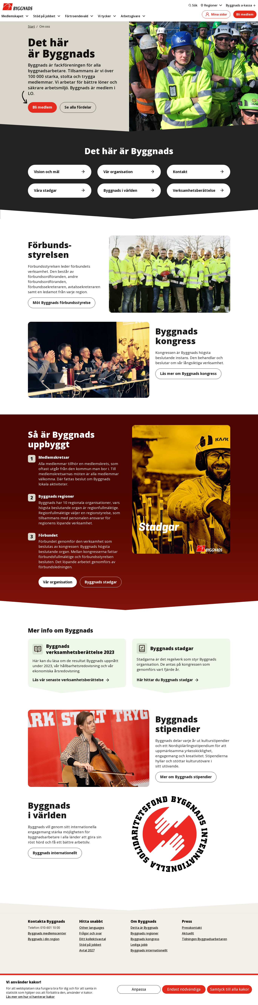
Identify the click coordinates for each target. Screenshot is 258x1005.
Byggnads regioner (145, 933)
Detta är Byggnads (144, 928)
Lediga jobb (139, 945)
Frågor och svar (90, 933)
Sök (192, 5)
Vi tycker (107, 16)
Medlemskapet (15, 16)
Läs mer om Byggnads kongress (188, 373)
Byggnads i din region (43, 939)
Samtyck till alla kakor (229, 989)
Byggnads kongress (145, 939)
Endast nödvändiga (184, 989)
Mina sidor (216, 14)
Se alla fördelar (78, 107)
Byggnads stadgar (101, 582)
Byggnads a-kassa (241, 5)
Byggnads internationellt (55, 852)
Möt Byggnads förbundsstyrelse (62, 302)
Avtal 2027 (87, 950)
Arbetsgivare (133, 16)
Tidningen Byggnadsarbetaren (204, 939)
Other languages (91, 928)
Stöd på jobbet (47, 16)
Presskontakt (192, 928)
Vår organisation (57, 582)
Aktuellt (188, 933)
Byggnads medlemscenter (47, 933)
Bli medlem (244, 14)
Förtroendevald (79, 16)
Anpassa (139, 989)
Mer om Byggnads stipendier (186, 776)
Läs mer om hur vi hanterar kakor (30, 997)
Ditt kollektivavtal (92, 939)
